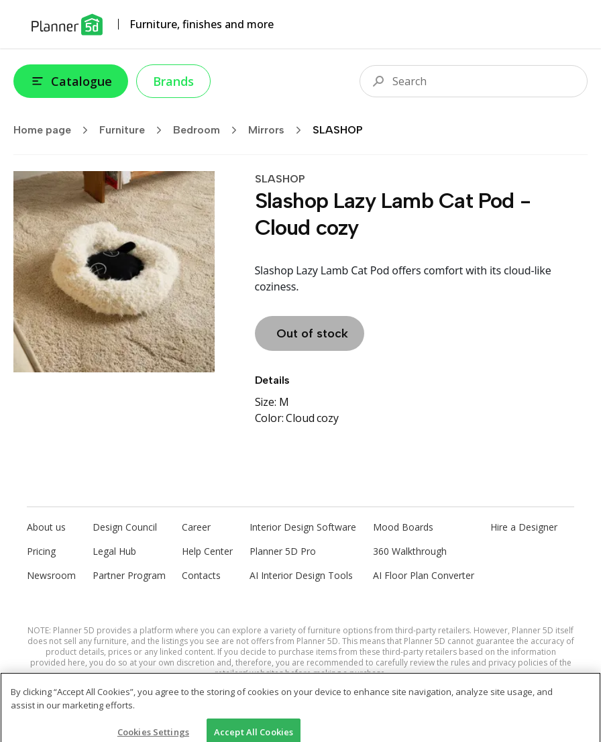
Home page (55, 130)
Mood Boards (403, 527)
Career (196, 527)
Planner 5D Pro (283, 551)
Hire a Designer (523, 527)
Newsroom (51, 575)
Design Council (125, 527)
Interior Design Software (303, 527)
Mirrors (279, 130)
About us (46, 527)
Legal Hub (114, 551)
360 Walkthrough (410, 551)
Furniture (134, 130)
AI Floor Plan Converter (423, 575)
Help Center (207, 551)
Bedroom (209, 130)
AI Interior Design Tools (301, 575)
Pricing (41, 551)
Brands (173, 81)
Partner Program (129, 575)
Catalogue (71, 81)
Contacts (201, 575)
